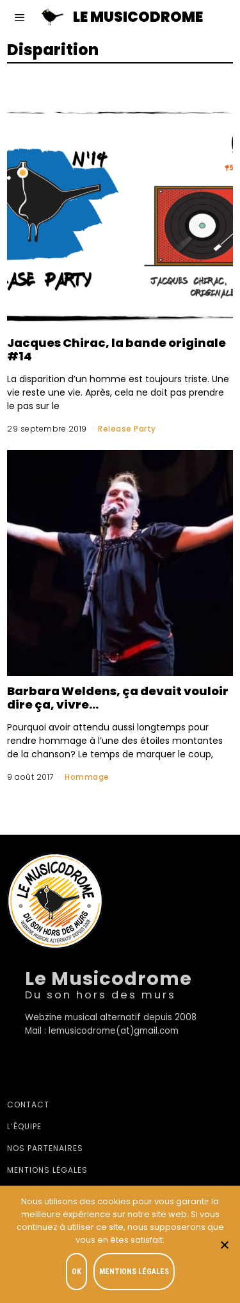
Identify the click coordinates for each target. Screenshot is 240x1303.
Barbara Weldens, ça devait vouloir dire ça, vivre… (117, 697)
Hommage (87, 776)
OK (76, 1271)
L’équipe (24, 1126)
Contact (28, 1104)
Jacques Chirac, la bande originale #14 (116, 349)
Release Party (127, 428)
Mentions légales (47, 1169)
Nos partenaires (45, 1148)
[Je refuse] (224, 1244)
